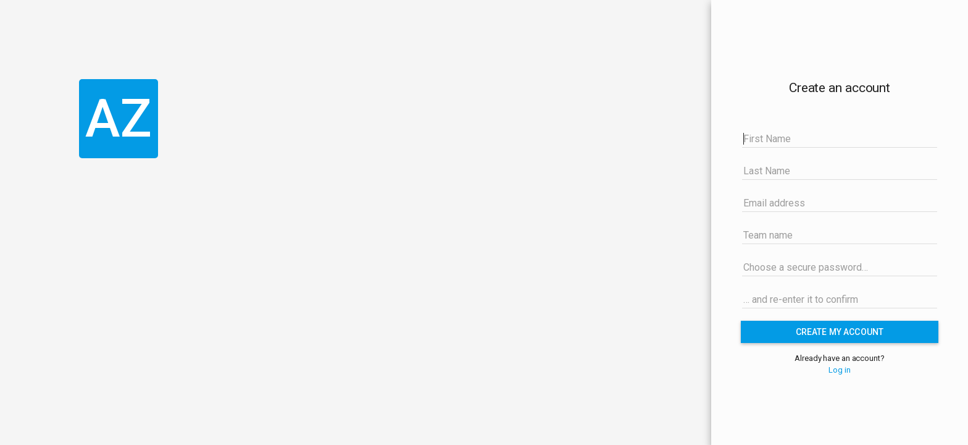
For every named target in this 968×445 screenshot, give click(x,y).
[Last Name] (839, 170)
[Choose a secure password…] (839, 267)
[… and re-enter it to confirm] (839, 299)
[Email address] (839, 202)
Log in (839, 370)
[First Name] (839, 138)
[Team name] (839, 235)
